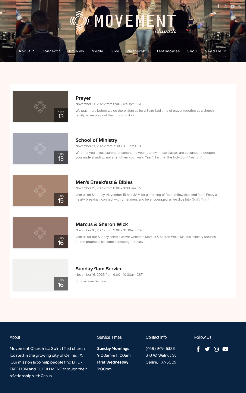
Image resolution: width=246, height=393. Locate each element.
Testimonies (168, 51)
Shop (192, 51)
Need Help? (216, 51)
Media (97, 51)
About (26, 51)
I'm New (77, 51)
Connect (51, 51)
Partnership (138, 51)
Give (115, 51)
